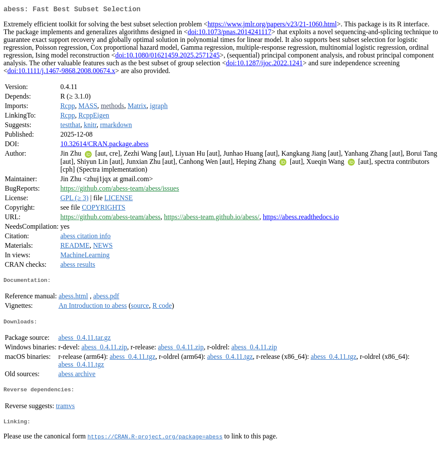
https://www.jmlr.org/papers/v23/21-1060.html (272, 25)
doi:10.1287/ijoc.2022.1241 (264, 64)
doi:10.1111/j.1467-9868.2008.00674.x (61, 72)
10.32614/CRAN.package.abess (104, 145)
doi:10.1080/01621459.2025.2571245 (167, 57)
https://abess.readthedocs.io (301, 218)
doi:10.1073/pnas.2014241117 (229, 33)
